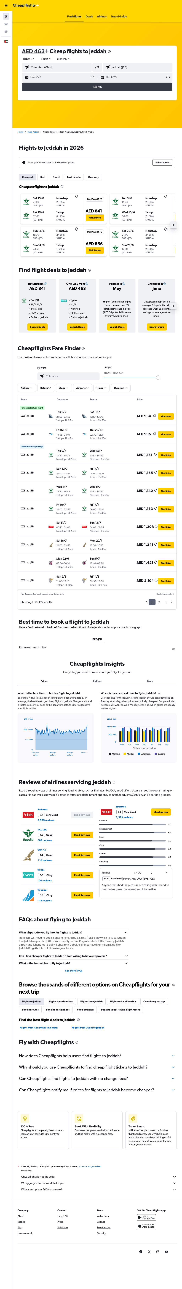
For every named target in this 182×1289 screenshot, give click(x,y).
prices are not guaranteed (90, 1166)
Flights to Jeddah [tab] (31, 1001)
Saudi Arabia (33, 132)
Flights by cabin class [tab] (61, 1001)
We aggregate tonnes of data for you (99, 1183)
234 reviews (45, 860)
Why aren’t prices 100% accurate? (99, 1189)
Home (20, 132)
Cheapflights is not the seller (99, 1177)
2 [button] (159, 602)
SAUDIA (42, 829)
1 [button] (152, 602)
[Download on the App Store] (146, 1226)
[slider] (158, 377)
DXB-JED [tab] (97, 639)
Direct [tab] (56, 177)
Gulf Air (42, 849)
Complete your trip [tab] (154, 1001)
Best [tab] (42, 177)
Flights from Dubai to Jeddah (88, 1027)
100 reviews (45, 880)
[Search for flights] (6, 16)
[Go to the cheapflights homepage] (26, 5)
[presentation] (109, 51)
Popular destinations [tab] (57, 1009)
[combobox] (64, 58)
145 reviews (45, 900)
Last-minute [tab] (74, 177)
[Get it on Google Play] (146, 1217)
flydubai (42, 889)
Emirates (42, 809)
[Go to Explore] (6, 31)
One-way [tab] (93, 177)
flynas (41, 869)
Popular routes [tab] (30, 1009)
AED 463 (33, 51)
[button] (6, 5)
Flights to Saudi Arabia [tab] (123, 1001)
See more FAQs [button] (73, 970)
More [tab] (150, 681)
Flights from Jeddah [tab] (91, 1001)
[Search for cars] (6, 23)
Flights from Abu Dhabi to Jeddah (39, 1027)
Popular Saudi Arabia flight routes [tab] (120, 1009)
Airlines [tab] (97, 681)
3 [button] (166, 602)
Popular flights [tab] (85, 1009)
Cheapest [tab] (27, 177)
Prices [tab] (44, 681)
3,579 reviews (46, 820)
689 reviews (45, 840)
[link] (37, 326)
